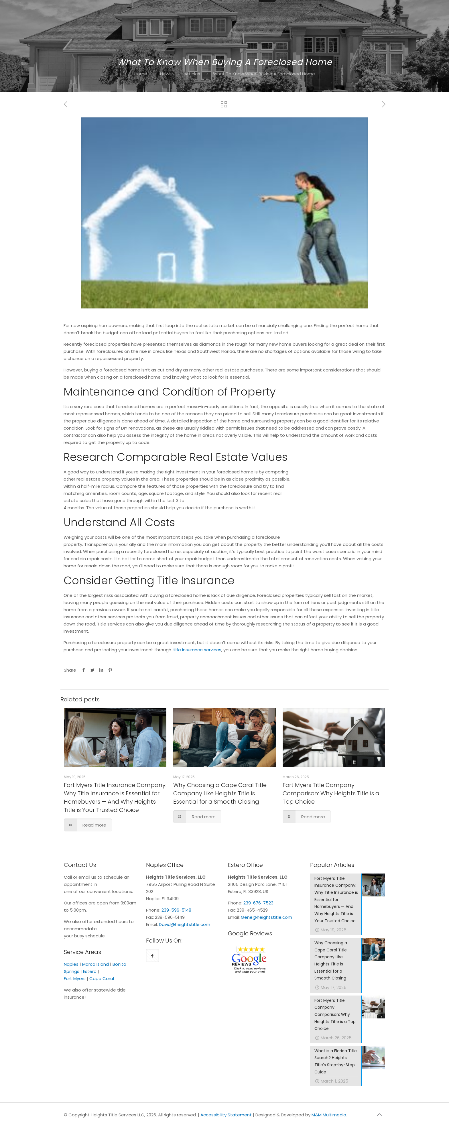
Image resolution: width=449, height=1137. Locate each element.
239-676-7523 (258, 903)
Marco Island (95, 964)
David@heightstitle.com (184, 924)
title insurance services (196, 650)
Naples (71, 964)
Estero (90, 971)
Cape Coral (101, 978)
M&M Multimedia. (329, 1116)
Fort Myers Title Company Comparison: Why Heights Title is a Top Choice (331, 793)
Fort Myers (75, 978)
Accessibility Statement (226, 1116)
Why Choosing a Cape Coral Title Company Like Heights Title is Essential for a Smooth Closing (220, 793)
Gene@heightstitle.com (266, 917)
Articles (192, 74)
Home (140, 74)
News (166, 74)
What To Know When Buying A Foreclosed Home (264, 74)
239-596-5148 (176, 910)
